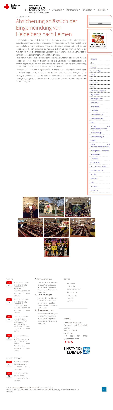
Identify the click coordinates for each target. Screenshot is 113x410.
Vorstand (93, 87)
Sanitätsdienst (95, 162)
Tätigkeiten (94, 141)
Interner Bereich (72, 292)
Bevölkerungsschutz (97, 170)
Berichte (93, 67)
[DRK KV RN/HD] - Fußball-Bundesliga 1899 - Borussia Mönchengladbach (20, 321)
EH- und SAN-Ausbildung (98, 166)
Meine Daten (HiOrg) (74, 289)
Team (92, 122)
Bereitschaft (94, 111)
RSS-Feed (70, 298)
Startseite (94, 59)
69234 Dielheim (19, 376)
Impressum (94, 186)
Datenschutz (94, 190)
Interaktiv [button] (103, 9)
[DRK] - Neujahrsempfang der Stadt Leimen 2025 (21, 339)
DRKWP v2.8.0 (49, 390)
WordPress (23, 390)
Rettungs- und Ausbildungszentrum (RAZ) (100, 128)
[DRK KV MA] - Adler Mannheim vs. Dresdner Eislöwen (20, 303)
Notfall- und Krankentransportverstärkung (100, 146)
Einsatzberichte (95, 155)
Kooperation (94, 103)
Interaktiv (93, 174)
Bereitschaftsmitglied (97, 137)
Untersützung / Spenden (98, 91)
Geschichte (94, 83)
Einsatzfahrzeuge (96, 133)
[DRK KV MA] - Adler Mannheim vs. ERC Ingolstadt (20, 286)
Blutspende (94, 159)
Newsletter (94, 178)
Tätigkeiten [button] (88, 9)
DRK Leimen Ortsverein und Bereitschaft (37, 7)
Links (92, 182)
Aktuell (93, 63)
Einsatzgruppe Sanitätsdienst (100, 151)
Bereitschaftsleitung (97, 115)
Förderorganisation (97, 99)
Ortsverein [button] (58, 9)
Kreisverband (95, 107)
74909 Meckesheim (20, 364)
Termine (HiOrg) (96, 71)
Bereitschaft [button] (73, 9)
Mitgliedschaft (95, 95)
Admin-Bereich (72, 295)
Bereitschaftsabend (97, 119)
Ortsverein (94, 79)
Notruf (93, 75)
